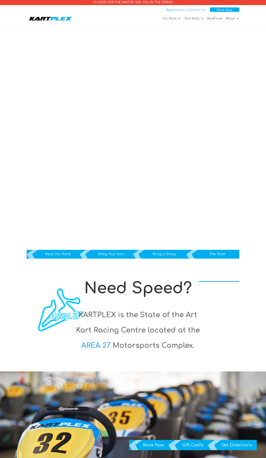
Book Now (224, 10)
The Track (217, 254)
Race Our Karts (58, 254)
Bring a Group (164, 254)
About (230, 18)
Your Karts (191, 18)
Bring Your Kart (111, 254)
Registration (175, 10)
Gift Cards (192, 445)
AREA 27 (96, 345)
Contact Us (196, 10)
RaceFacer (214, 18)
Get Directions (237, 445)
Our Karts (169, 18)
